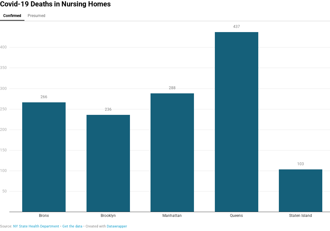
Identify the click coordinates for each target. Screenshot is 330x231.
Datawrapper (117, 226)
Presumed (36, 15)
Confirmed (12, 15)
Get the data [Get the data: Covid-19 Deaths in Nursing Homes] (72, 226)
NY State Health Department (36, 226)
